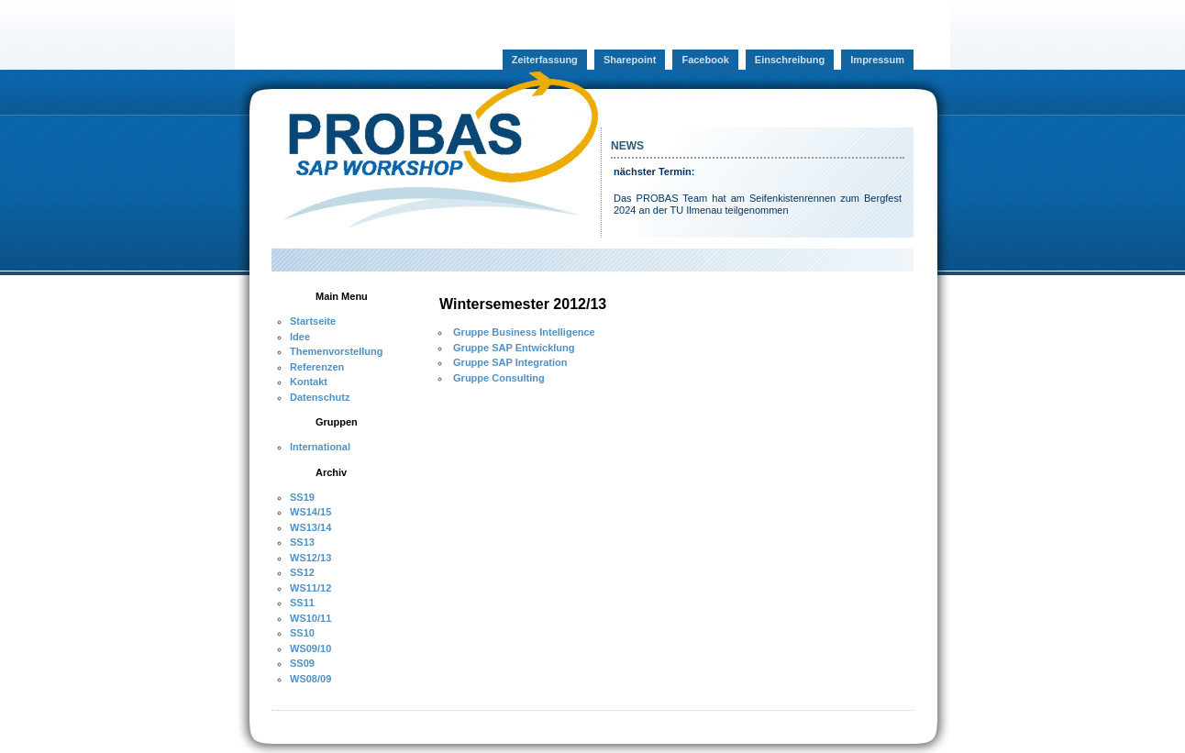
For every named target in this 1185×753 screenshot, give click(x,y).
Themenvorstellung (336, 351)
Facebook (704, 59)
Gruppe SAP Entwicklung (512, 347)
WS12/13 (310, 557)
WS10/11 (310, 618)
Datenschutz (319, 397)
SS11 (302, 602)
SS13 (302, 542)
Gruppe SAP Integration (509, 362)
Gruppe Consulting (497, 377)
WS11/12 (310, 587)
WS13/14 (310, 527)
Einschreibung (790, 59)
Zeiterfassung (545, 59)
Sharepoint (630, 59)
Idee (300, 336)
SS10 (302, 632)
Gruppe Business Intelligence (522, 332)
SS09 (302, 663)
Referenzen (317, 366)
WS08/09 (310, 678)
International (320, 446)
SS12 (302, 572)
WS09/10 (310, 648)
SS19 (302, 497)
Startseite (313, 321)
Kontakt (308, 381)
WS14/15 (310, 511)
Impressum (877, 59)
